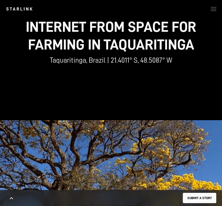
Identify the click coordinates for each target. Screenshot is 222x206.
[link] (19, 9)
